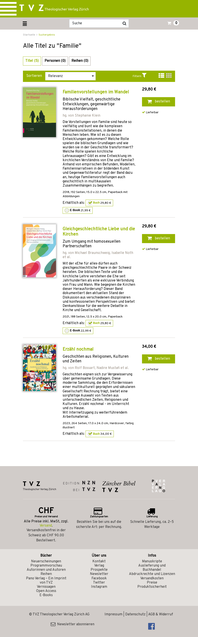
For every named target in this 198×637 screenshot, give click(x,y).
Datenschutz (135, 614)
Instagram (99, 587)
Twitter (99, 582)
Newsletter (99, 574)
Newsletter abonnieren (72, 624)
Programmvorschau (46, 565)
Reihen (46, 574)
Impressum (113, 614)
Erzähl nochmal (78, 349)
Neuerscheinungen (46, 561)
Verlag (99, 565)
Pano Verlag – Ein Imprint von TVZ (46, 580)
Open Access (46, 591)
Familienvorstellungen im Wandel (96, 92)
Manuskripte (152, 561)
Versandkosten (152, 578)
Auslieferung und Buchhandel (152, 567)
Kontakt (99, 561)
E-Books (46, 595)
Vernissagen (46, 587)
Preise (152, 582)
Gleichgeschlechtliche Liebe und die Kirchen (99, 231)
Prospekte (99, 570)
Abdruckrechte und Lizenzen (152, 574)
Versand (45, 526)
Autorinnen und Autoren (46, 570)
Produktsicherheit (152, 587)
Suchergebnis (47, 35)
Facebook (99, 578)
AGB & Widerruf (160, 614)
